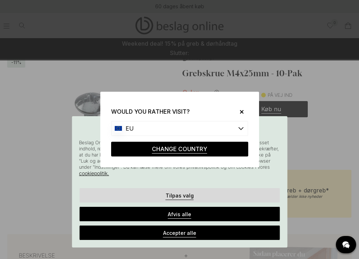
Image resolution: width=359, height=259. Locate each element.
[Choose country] (179, 128)
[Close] (238, 112)
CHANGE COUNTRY (179, 149)
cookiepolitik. (94, 173)
